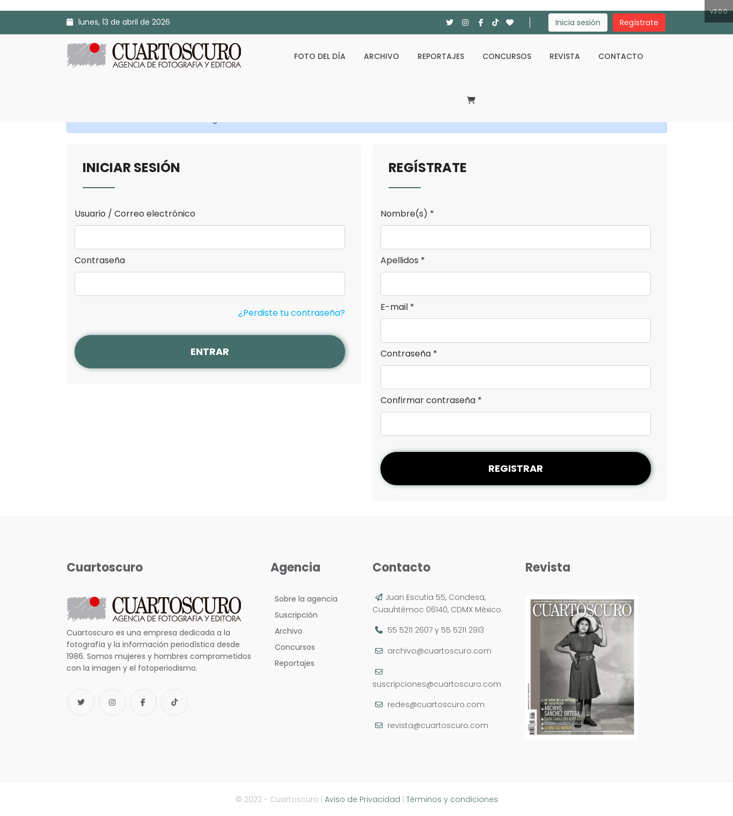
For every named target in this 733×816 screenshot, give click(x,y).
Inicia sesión (577, 22)
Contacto (620, 56)
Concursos (506, 56)
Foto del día (320, 56)
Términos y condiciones (452, 799)
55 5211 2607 (410, 630)
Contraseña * (408, 354)
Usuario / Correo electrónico (135, 214)
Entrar (209, 351)
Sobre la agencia (304, 599)
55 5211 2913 (462, 630)
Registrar (515, 468)
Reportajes (440, 56)
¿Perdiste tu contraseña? (291, 313)
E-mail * (397, 307)
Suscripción (294, 615)
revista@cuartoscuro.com (437, 725)
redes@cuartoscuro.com (436, 704)
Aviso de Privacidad (362, 799)
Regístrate (639, 22)
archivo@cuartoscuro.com (439, 651)
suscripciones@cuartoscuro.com (436, 684)
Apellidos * (402, 260)
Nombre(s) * (407, 214)
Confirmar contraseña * (431, 400)
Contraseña (100, 260)
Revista (564, 56)
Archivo (381, 56)
